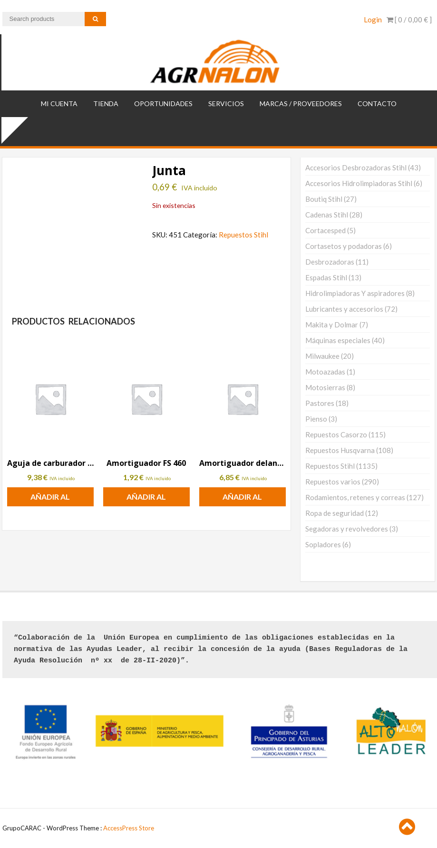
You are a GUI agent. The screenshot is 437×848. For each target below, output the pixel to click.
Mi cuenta (59, 103)
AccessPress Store (128, 828)
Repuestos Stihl (243, 234)
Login (373, 19)
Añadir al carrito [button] (50, 499)
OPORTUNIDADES (163, 103)
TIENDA (105, 103)
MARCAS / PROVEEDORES (301, 103)
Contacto (377, 103)
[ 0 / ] (409, 19)
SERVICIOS (226, 103)
